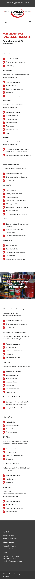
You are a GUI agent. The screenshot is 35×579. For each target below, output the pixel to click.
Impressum (21, 574)
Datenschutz (7, 576)
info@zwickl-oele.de (15, 561)
